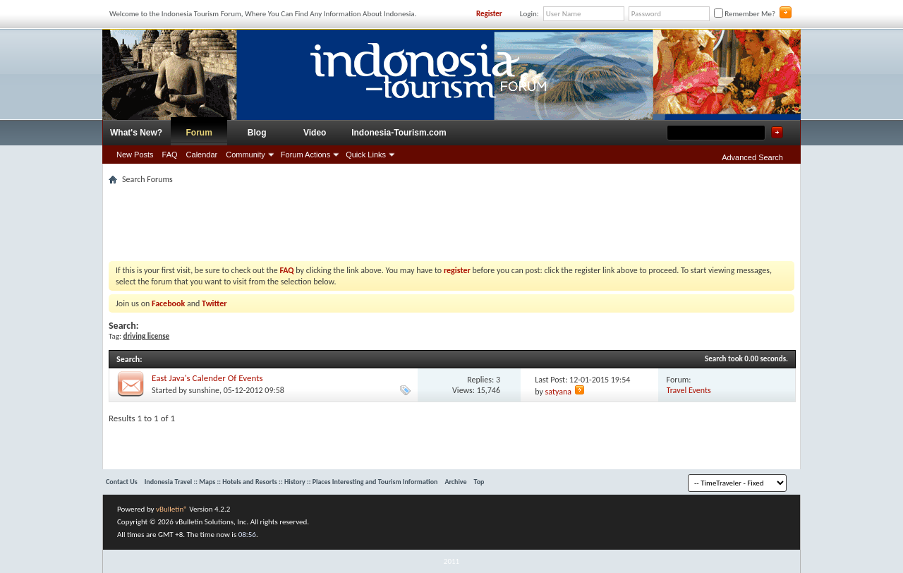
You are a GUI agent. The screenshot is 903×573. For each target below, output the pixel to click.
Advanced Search (752, 157)
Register (489, 13)
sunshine (204, 390)
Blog (257, 133)
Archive (455, 481)
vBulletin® (172, 509)
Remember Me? (744, 13)
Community (245, 154)
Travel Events (689, 390)
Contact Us (122, 481)
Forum (199, 133)
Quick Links (366, 154)
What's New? (136, 133)
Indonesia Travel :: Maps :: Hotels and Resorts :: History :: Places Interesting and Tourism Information (291, 481)
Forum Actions (305, 154)
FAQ (170, 154)
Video (314, 133)
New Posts (135, 154)
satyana (558, 392)
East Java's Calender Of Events (207, 378)
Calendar (202, 154)
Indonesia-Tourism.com (398, 133)
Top (479, 481)
